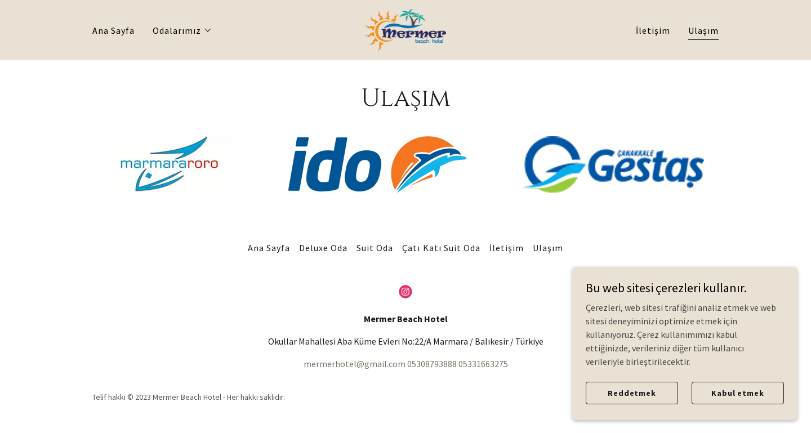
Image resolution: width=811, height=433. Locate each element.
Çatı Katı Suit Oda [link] (441, 247)
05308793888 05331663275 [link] (457, 363)
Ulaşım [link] (703, 30)
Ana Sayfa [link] (113, 30)
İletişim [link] (653, 30)
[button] (182, 30)
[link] (406, 28)
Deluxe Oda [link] (323, 247)
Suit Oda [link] (375, 247)
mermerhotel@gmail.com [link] (355, 363)
